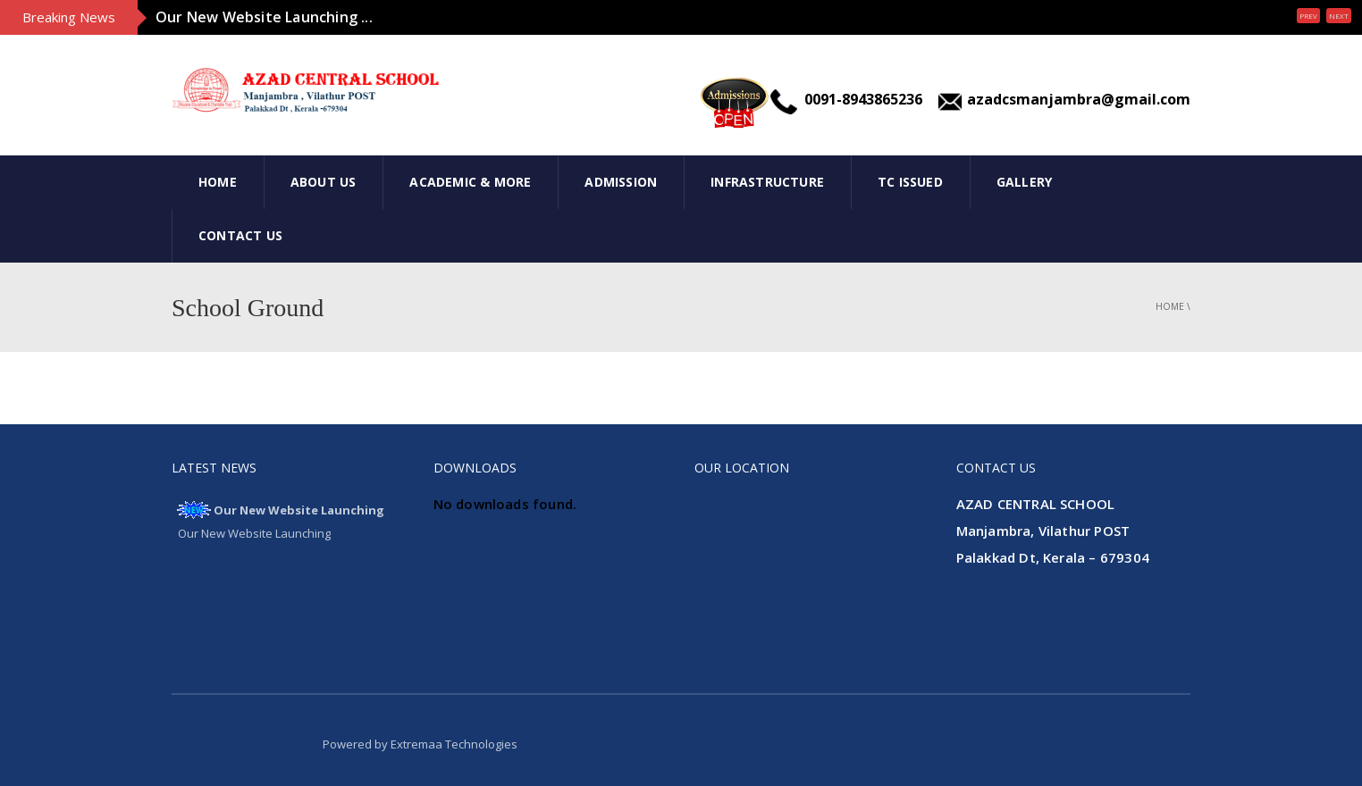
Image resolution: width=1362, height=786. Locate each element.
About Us (323, 181)
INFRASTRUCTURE (767, 181)
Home (217, 181)
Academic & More (470, 181)
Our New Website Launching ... (264, 17)
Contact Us (240, 235)
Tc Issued (910, 181)
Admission (620, 181)
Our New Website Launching (299, 510)
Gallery (1024, 181)
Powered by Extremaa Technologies (420, 744)
